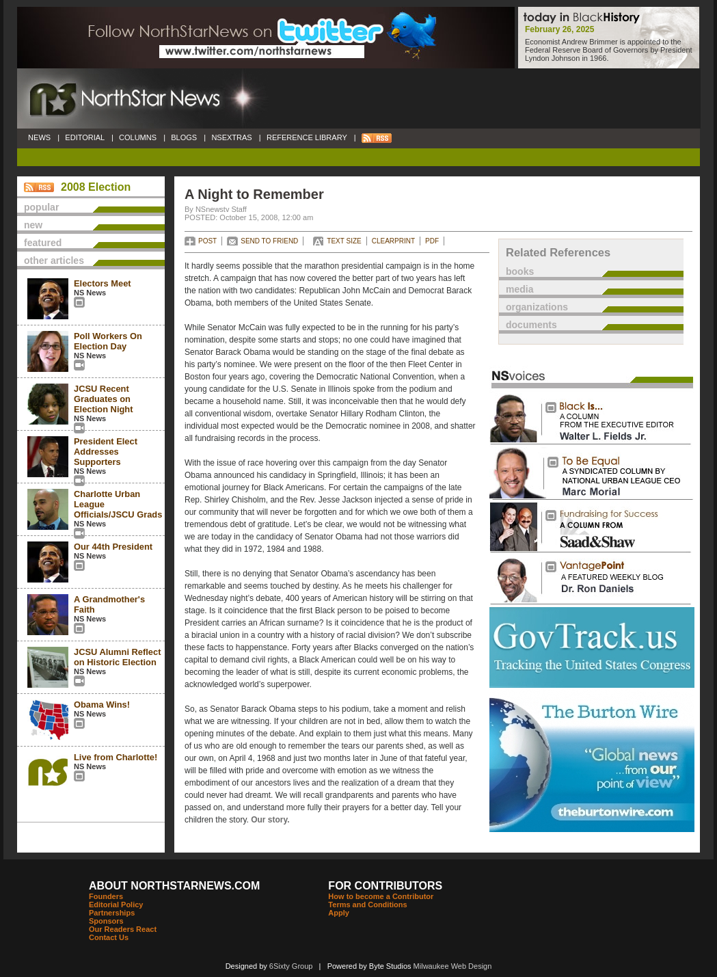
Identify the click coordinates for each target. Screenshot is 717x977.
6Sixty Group (291, 966)
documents (531, 324)
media (519, 289)
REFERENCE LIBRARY (306, 137)
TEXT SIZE (344, 241)
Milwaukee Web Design (453, 966)
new (33, 224)
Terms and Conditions (367, 904)
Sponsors (106, 921)
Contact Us (108, 937)
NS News (90, 293)
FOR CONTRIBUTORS (385, 886)
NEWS (39, 137)
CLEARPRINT (393, 241)
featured (43, 242)
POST (207, 241)
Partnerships (112, 913)
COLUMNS (138, 137)
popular (41, 207)
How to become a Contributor (380, 896)
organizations (537, 307)
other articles (54, 260)
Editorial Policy (116, 904)
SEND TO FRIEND (269, 241)
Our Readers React (123, 929)
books (520, 271)
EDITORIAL (85, 137)
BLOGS (184, 137)
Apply (338, 913)
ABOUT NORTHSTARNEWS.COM (174, 886)
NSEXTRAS (231, 137)
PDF (432, 241)
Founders (106, 896)
